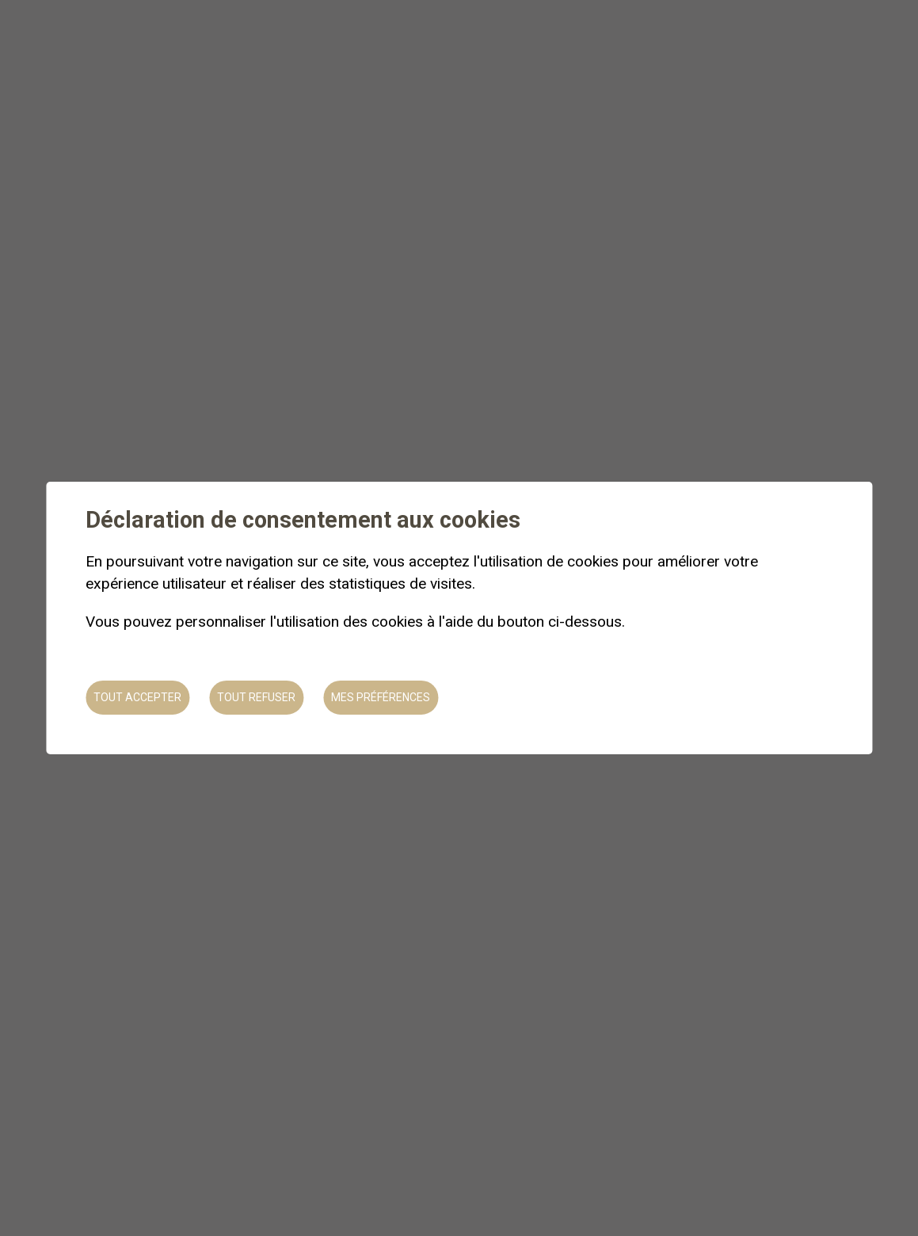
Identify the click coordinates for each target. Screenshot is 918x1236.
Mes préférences (380, 697)
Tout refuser (256, 697)
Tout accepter (137, 697)
